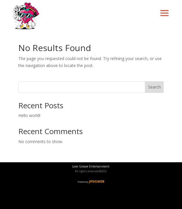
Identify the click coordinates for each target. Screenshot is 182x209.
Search (154, 87)
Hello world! (29, 115)
